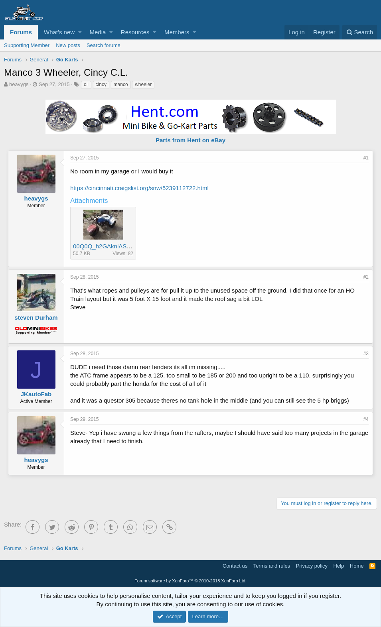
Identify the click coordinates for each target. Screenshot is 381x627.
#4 (366, 419)
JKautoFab (36, 394)
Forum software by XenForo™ (190, 580)
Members (177, 32)
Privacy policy (312, 566)
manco (121, 84)
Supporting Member (26, 45)
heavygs (18, 84)
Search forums (103, 45)
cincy (101, 84)
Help (339, 566)
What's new (59, 32)
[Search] (359, 32)
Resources (135, 32)
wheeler (143, 84)
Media (98, 32)
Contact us (235, 566)
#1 (366, 158)
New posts (68, 45)
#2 (366, 277)
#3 (366, 353)
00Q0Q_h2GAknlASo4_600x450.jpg (121, 246)
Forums (21, 32)
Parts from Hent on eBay (190, 140)
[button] (80, 32)
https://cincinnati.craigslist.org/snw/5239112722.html (139, 188)
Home (357, 566)
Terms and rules (271, 566)
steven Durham (35, 317)
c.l (86, 84)
